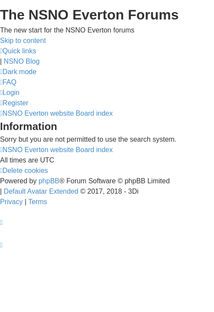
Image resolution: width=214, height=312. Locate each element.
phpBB (49, 181)
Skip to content (23, 40)
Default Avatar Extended (41, 191)
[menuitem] (8, 82)
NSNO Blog (22, 61)
